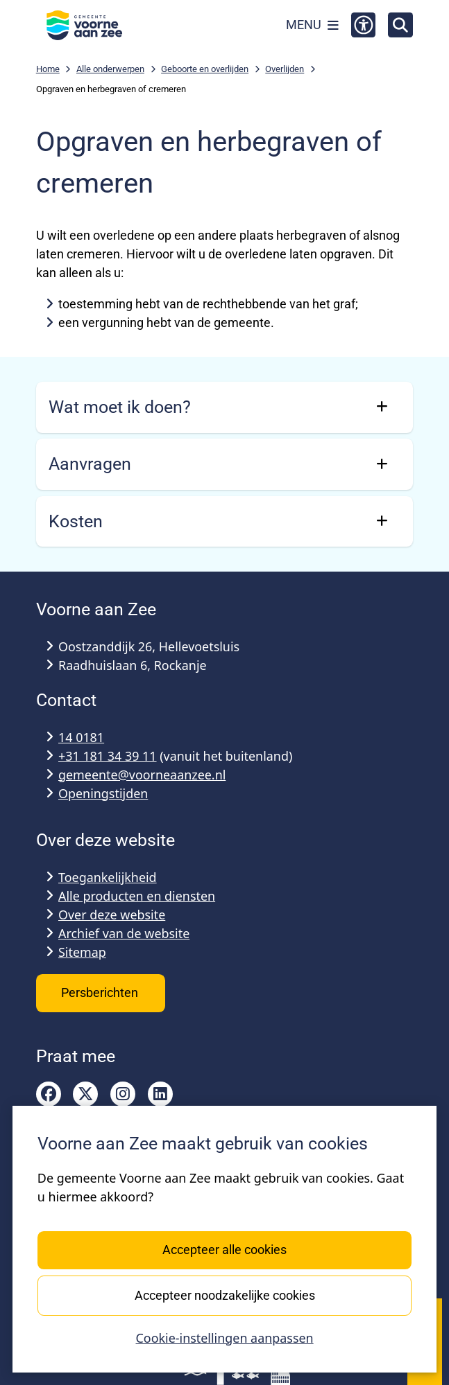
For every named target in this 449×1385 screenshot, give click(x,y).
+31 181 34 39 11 (107, 756)
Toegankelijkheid (107, 877)
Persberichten (101, 992)
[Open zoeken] (400, 24)
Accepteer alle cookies (224, 1249)
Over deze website (111, 914)
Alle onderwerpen (110, 69)
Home (48, 69)
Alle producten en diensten (136, 896)
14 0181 (81, 737)
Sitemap (82, 952)
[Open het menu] (312, 25)
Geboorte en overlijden (204, 69)
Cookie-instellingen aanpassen (224, 1338)
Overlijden (284, 69)
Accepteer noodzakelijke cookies (224, 1294)
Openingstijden (103, 793)
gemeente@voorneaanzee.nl (142, 774)
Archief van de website (123, 933)
